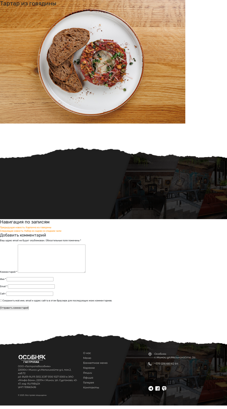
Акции (87, 372)
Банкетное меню (95, 363)
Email (3, 286)
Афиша (88, 377)
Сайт (3, 293)
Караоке (89, 367)
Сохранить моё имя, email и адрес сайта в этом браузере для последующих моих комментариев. (57, 300)
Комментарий (8, 272)
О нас (87, 353)
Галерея (88, 382)
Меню (87, 358)
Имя (3, 279)
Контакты (91, 387)
